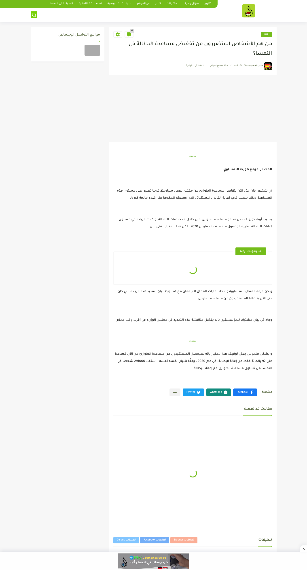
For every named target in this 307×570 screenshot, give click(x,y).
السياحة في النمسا (61, 3)
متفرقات (172, 3)
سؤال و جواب (191, 3)
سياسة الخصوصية (119, 3)
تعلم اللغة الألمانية (90, 3)
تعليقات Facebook (155, 540)
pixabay (192, 157)
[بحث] (34, 14)
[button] (245, 392)
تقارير (208, 3)
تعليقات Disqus (126, 540)
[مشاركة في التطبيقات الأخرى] (174, 392)
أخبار (158, 3)
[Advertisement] (193, 108)
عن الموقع (143, 3)
